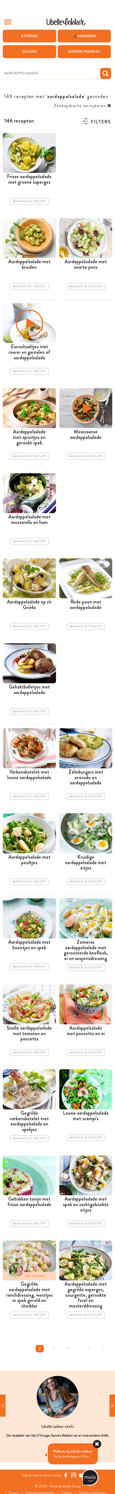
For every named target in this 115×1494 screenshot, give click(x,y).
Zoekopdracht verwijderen (80, 106)
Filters (101, 121)
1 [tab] (46, 1455)
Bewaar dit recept (29, 201)
